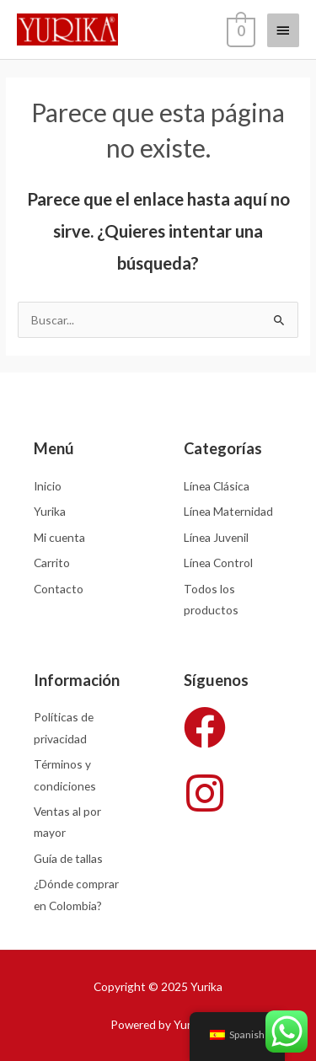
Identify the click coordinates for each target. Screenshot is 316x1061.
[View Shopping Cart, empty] (239, 29)
